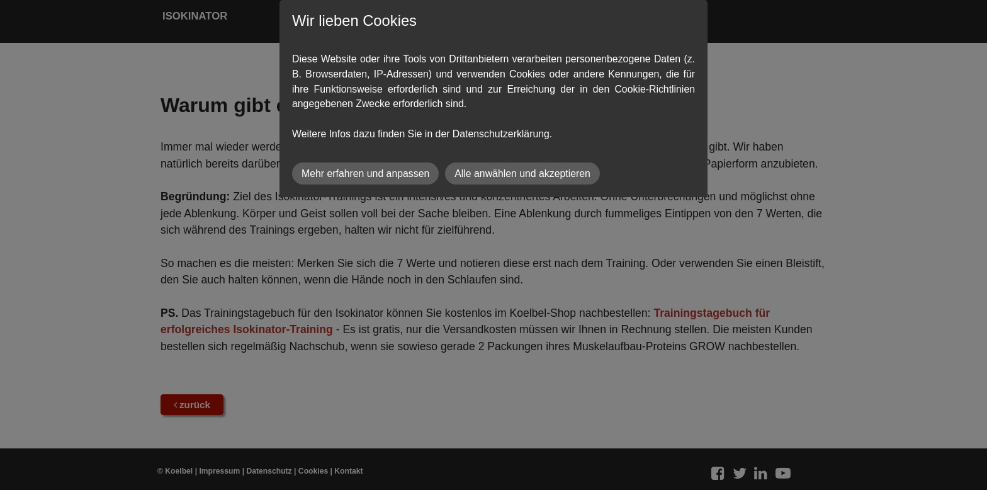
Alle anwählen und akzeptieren (522, 173)
